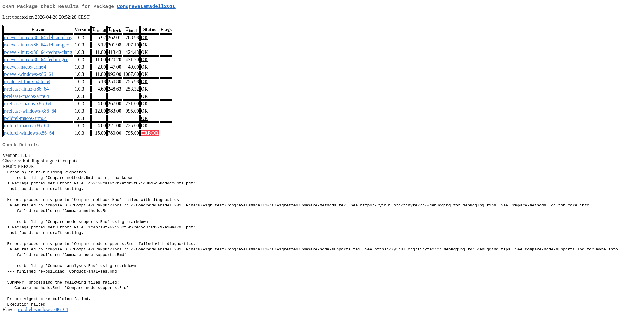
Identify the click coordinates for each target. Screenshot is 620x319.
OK (144, 38)
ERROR (150, 134)
